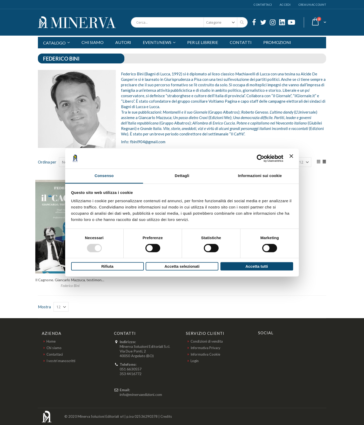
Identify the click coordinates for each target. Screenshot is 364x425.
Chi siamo (54, 348)
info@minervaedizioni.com (141, 394)
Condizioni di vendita (207, 341)
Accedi (285, 4)
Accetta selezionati (181, 266)
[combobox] (189, 22)
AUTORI (123, 42)
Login (195, 361)
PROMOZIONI (277, 42)
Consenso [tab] (104, 175)
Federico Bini (70, 285)
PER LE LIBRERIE (202, 42)
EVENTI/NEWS (157, 42)
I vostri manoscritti (60, 361)
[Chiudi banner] (291, 158)
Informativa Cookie (205, 354)
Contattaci (262, 4)
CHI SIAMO (93, 42)
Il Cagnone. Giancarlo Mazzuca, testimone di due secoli (80, 280)
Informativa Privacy (205, 348)
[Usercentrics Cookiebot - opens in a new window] (260, 158)
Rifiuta (107, 266)
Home (51, 341)
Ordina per (47, 162)
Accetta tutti (256, 266)
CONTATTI (241, 42)
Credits (166, 416)
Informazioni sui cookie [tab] (260, 175)
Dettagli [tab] (182, 175)
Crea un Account (312, 4)
